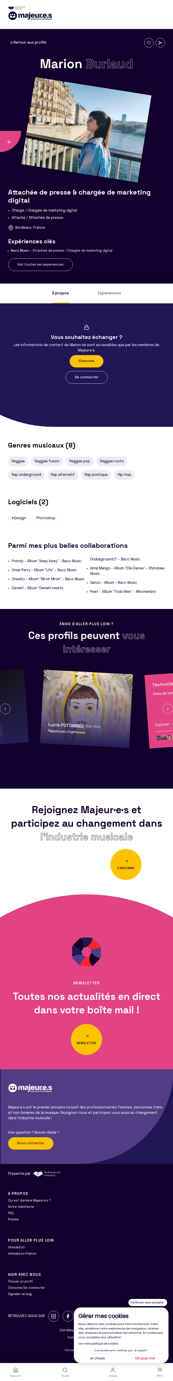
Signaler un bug (20, 1294)
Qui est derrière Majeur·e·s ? (29, 1200)
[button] (5, 709)
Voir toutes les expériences (40, 264)
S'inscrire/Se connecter (26, 1287)
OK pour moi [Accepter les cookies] (145, 1358)
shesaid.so (16, 1247)
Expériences (109, 293)
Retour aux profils (28, 42)
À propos (60, 293)
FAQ (11, 1213)
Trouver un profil (20, 1281)
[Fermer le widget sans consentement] (147, 1302)
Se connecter (86, 377)
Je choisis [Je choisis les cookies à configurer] (97, 1358)
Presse (13, 1219)
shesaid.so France (22, 1253)
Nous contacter (30, 1143)
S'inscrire (86, 361)
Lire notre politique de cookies (98, 1343)
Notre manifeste (21, 1207)
